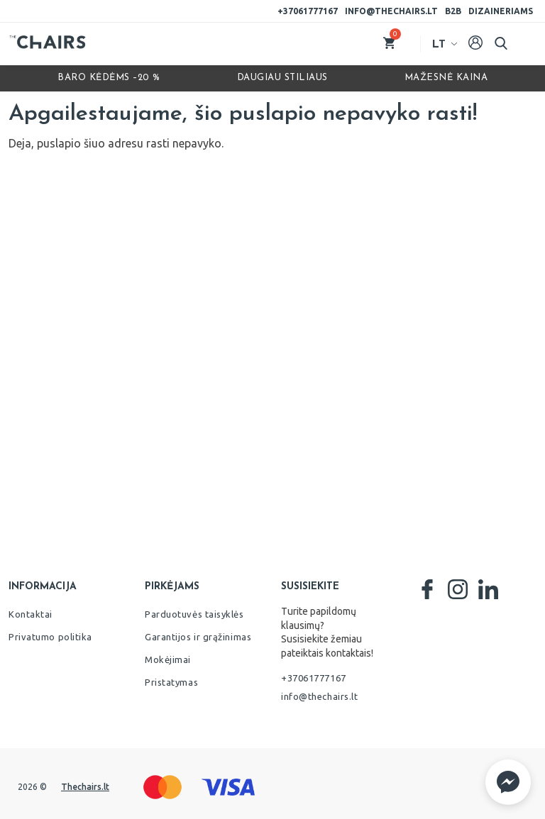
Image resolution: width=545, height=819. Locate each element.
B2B (453, 11)
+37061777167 (307, 11)
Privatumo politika (50, 637)
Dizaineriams (500, 11)
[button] (508, 782)
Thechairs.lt (85, 786)
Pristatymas (171, 682)
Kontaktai (31, 614)
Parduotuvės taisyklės (194, 614)
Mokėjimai (168, 659)
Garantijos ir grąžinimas (198, 637)
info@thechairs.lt (391, 11)
